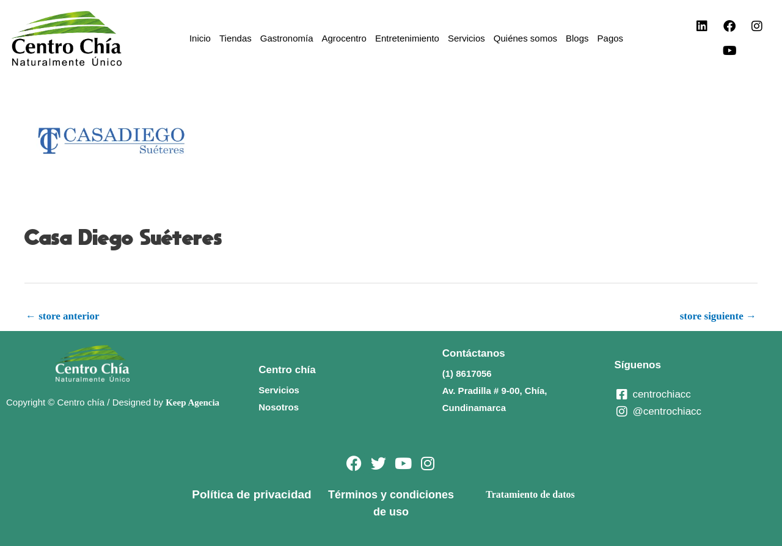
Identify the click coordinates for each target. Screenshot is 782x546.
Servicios (466, 38)
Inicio (200, 38)
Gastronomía (286, 38)
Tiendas (235, 38)
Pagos (610, 38)
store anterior (63, 316)
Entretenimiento (407, 38)
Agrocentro (344, 38)
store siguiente (718, 316)
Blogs (577, 38)
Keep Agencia (192, 402)
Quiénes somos (525, 38)
